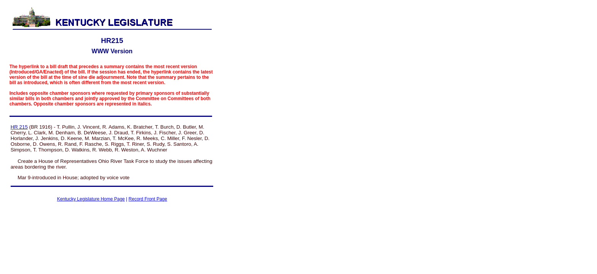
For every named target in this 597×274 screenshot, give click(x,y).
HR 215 (19, 127)
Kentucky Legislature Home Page (91, 199)
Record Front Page (148, 199)
